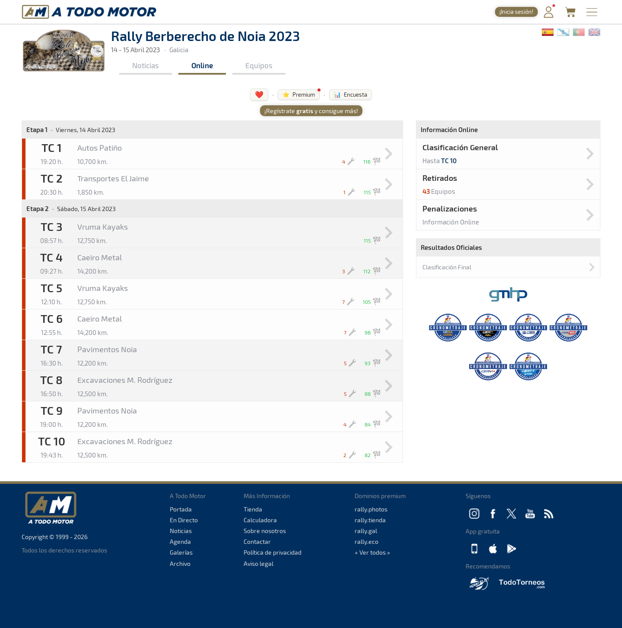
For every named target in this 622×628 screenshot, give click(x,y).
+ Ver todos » (372, 552)
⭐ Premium (298, 94)
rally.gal (366, 530)
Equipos (259, 65)
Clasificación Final (446, 267)
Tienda (253, 509)
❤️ (259, 94)
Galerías (181, 552)
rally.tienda (370, 520)
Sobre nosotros (265, 530)
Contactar (257, 541)
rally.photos (371, 509)
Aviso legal (258, 563)
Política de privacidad (272, 552)
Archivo (180, 563)
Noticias (145, 65)
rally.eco (366, 541)
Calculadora (260, 520)
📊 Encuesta (350, 94)
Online (202, 65)
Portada (181, 509)
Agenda (180, 541)
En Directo (184, 520)
